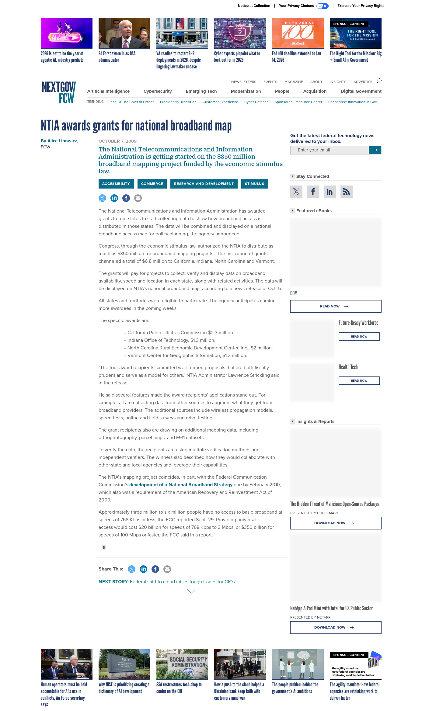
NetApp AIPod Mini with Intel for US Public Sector (331, 608)
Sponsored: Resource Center (298, 102)
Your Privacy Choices (304, 6)
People (282, 91)
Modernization (246, 91)
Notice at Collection (254, 6)
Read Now (335, 306)
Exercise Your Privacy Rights (360, 6)
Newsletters (243, 82)
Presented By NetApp (310, 617)
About (316, 82)
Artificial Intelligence (108, 91)
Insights (338, 82)
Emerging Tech (201, 91)
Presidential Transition (178, 102)
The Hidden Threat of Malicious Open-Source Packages (334, 504)
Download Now (335, 523)
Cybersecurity (158, 91)
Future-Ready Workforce (358, 322)
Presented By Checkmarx (314, 513)
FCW (45, 147)
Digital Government (361, 91)
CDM (294, 293)
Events (270, 82)
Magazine (293, 82)
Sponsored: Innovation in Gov (352, 102)
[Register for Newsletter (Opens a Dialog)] (375, 150)
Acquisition (315, 91)
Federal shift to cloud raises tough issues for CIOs (182, 581)
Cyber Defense (256, 102)
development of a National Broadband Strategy (181, 484)
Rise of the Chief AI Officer (132, 102)
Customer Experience (220, 102)
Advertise (363, 82)
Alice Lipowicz (62, 140)
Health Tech (348, 366)
